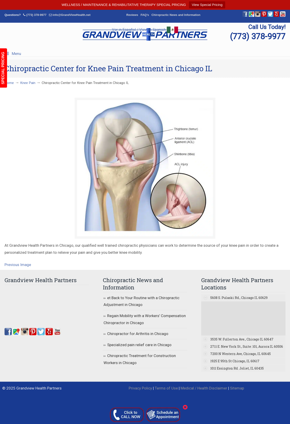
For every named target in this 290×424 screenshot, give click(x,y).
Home (9, 83)
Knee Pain (27, 83)
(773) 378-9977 (36, 15)
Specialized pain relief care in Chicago (139, 345)
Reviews (132, 15)
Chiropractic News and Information (175, 15)
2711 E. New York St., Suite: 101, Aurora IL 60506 (246, 346)
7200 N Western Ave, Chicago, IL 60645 (240, 354)
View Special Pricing (207, 5)
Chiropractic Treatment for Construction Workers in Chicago (140, 359)
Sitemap (237, 388)
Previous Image (18, 264)
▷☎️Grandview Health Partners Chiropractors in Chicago (145, 34)
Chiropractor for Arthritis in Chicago (137, 333)
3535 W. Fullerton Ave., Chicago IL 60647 (241, 339)
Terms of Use (166, 388)
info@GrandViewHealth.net (71, 15)
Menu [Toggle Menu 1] (13, 53)
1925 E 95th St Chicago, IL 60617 (234, 361)
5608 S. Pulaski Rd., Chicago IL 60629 (239, 298)
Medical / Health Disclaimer (204, 388)
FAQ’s (144, 15)
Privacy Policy (140, 388)
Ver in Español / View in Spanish (145, 29)
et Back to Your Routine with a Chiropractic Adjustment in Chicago (141, 301)
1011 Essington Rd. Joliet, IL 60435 (237, 368)
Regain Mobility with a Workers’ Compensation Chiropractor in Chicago (145, 319)
